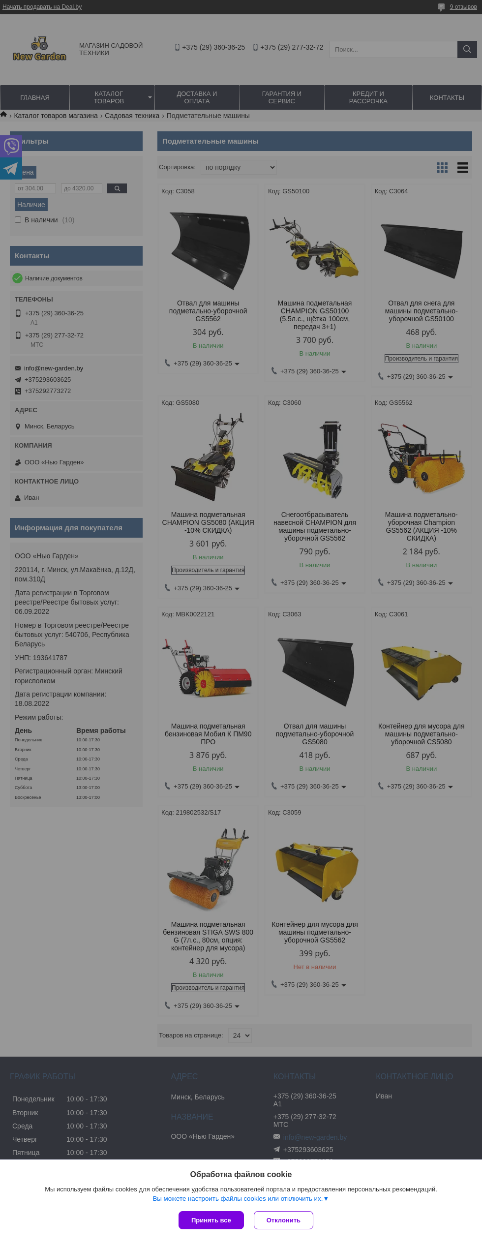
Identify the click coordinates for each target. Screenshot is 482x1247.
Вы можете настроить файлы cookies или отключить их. (237, 1198)
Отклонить (284, 1220)
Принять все (211, 1220)
